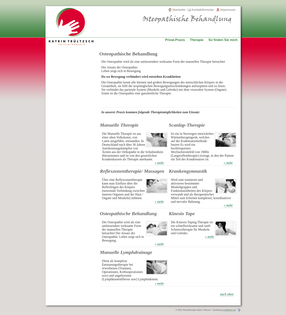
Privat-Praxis (175, 40)
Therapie (196, 40)
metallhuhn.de (229, 310)
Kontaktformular (201, 9)
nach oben (226, 294)
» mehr (159, 163)
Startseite (176, 9)
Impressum (226, 9)
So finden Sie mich (222, 40)
